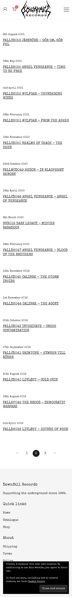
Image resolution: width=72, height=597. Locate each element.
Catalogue (10, 520)
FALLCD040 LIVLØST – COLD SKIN (30, 380)
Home (6, 512)
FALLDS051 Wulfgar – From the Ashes (36, 120)
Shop (6, 527)
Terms (7, 553)
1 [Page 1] (27, 453)
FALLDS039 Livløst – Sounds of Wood (35, 429)
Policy (8, 561)
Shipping (10, 546)
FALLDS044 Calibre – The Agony (31, 304)
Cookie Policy (36, 581)
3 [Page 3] (45, 453)
